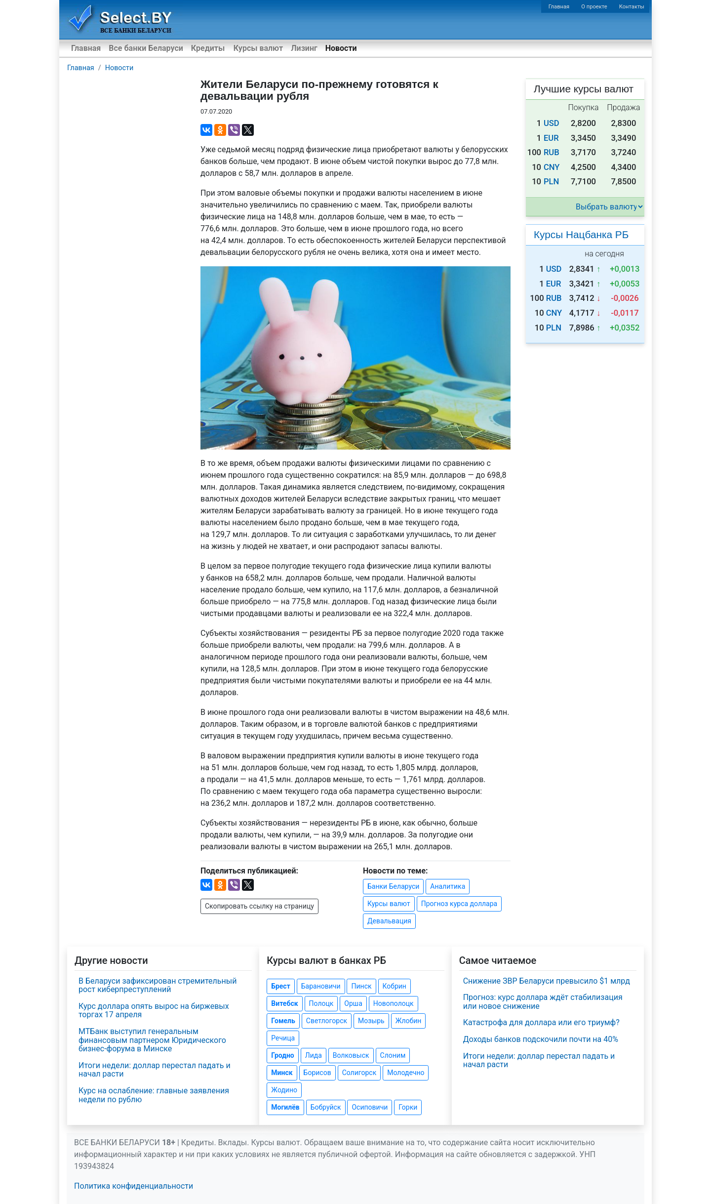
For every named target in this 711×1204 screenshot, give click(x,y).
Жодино (284, 1090)
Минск (281, 1073)
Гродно (282, 1055)
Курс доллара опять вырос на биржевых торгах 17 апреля (154, 1010)
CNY (552, 167)
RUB (551, 152)
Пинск (361, 986)
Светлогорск (326, 1021)
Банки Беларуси (393, 886)
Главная (559, 6)
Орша (353, 1003)
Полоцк (321, 1003)
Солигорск (359, 1073)
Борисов (317, 1073)
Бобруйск (326, 1107)
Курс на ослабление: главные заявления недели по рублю (154, 1095)
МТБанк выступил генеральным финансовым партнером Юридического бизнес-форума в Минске (152, 1040)
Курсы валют (258, 48)
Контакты (631, 6)
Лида (313, 1055)
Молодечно (405, 1073)
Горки (407, 1107)
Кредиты (208, 48)
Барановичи (321, 986)
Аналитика (447, 886)
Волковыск (351, 1055)
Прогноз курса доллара (459, 904)
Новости (341, 48)
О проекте (594, 6)
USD (551, 123)
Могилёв (285, 1107)
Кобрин (394, 986)
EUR (551, 138)
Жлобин (408, 1021)
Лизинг (304, 48)
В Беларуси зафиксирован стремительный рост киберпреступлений (158, 985)
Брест (280, 986)
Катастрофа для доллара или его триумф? (541, 1022)
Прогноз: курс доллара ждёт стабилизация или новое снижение (543, 1002)
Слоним (393, 1055)
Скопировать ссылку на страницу (259, 906)
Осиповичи (370, 1107)
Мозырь (371, 1021)
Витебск (284, 1003)
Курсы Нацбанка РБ (581, 234)
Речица (283, 1038)
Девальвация (389, 921)
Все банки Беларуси (146, 48)
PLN (551, 181)
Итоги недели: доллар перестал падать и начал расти (155, 1070)
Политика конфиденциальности (133, 1186)
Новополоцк (393, 1003)
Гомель (283, 1021)
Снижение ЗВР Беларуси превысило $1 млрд (546, 981)
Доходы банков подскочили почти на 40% (540, 1039)
